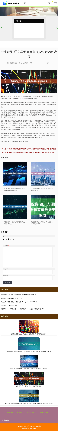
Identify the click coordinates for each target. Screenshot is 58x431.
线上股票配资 (31, 412)
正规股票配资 (19, 412)
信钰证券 (10, 412)
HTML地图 (38, 426)
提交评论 (7, 282)
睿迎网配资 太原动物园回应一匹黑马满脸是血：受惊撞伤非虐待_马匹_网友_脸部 (30, 152)
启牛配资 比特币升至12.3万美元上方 (11, 298)
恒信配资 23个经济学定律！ (9, 305)
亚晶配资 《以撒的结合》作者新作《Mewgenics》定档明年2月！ (20, 302)
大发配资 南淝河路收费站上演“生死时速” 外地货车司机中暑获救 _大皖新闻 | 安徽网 (31, 149)
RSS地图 (32, 426)
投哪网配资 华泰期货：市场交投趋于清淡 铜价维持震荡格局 (18, 295)
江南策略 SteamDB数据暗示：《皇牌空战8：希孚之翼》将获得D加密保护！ (23, 309)
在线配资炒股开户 (45, 412)
